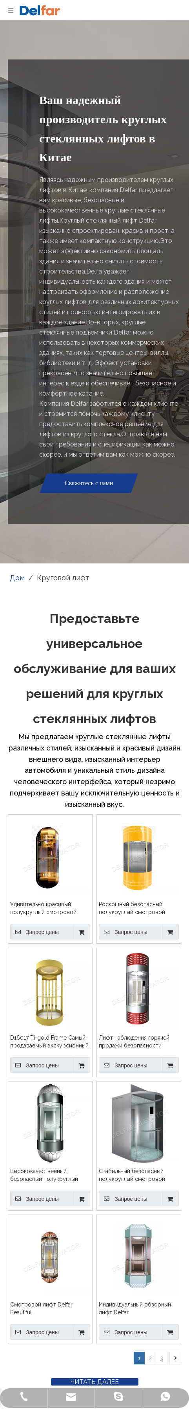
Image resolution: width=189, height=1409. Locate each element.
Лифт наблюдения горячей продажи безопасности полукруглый (134, 1042)
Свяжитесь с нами (89, 483)
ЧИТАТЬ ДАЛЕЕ (95, 1382)
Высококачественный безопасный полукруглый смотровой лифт (44, 1175)
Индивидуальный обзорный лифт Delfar (135, 1308)
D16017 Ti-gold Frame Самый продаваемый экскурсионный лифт (49, 1042)
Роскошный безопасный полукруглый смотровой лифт (132, 908)
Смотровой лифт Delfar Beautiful (41, 1308)
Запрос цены (34, 931)
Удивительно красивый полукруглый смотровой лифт (43, 908)
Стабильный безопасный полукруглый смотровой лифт (132, 1175)
